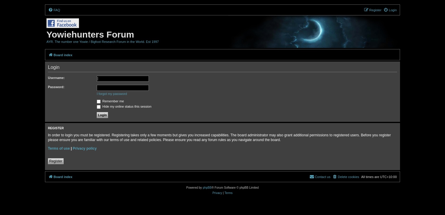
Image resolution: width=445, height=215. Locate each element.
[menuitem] (54, 10)
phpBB (207, 187)
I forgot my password (112, 94)
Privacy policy (85, 148)
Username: (56, 78)
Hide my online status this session (124, 106)
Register (55, 161)
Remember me (110, 101)
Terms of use (59, 148)
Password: (56, 87)
